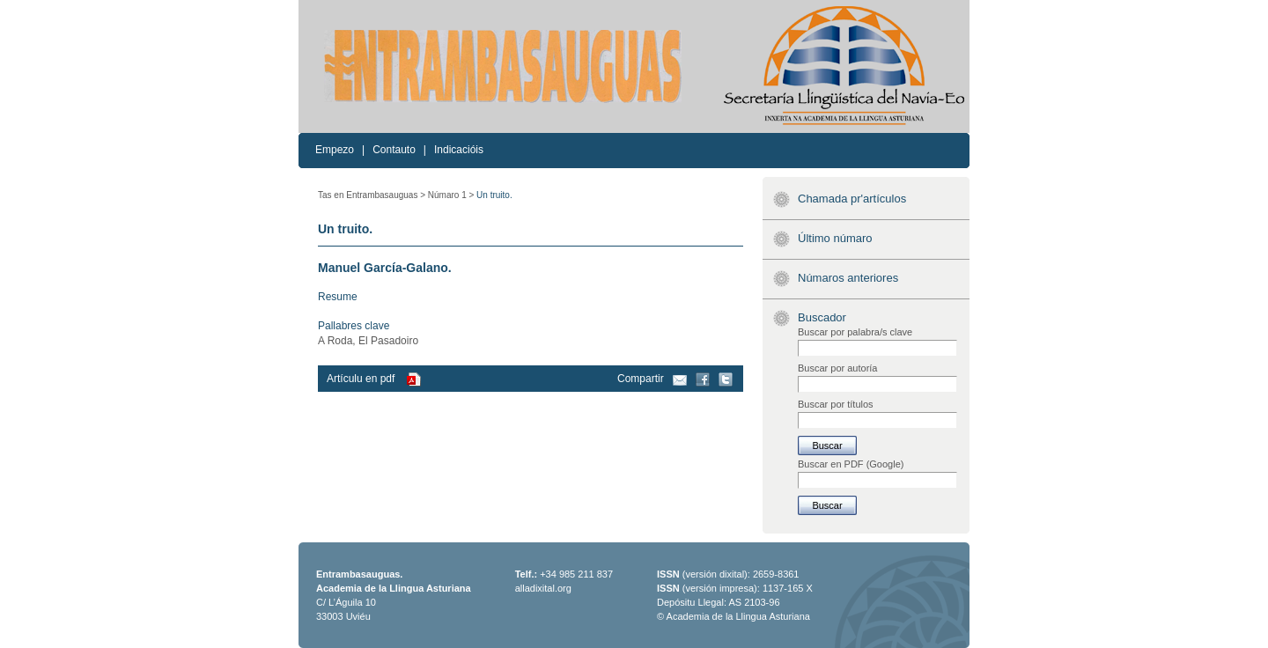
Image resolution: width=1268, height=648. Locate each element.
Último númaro (835, 238)
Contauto (394, 150)
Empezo (334, 150)
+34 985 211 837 (576, 574)
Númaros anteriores (848, 277)
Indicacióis (458, 150)
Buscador (822, 317)
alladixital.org (543, 588)
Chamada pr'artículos (852, 198)
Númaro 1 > (451, 195)
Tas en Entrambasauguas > (371, 195)
